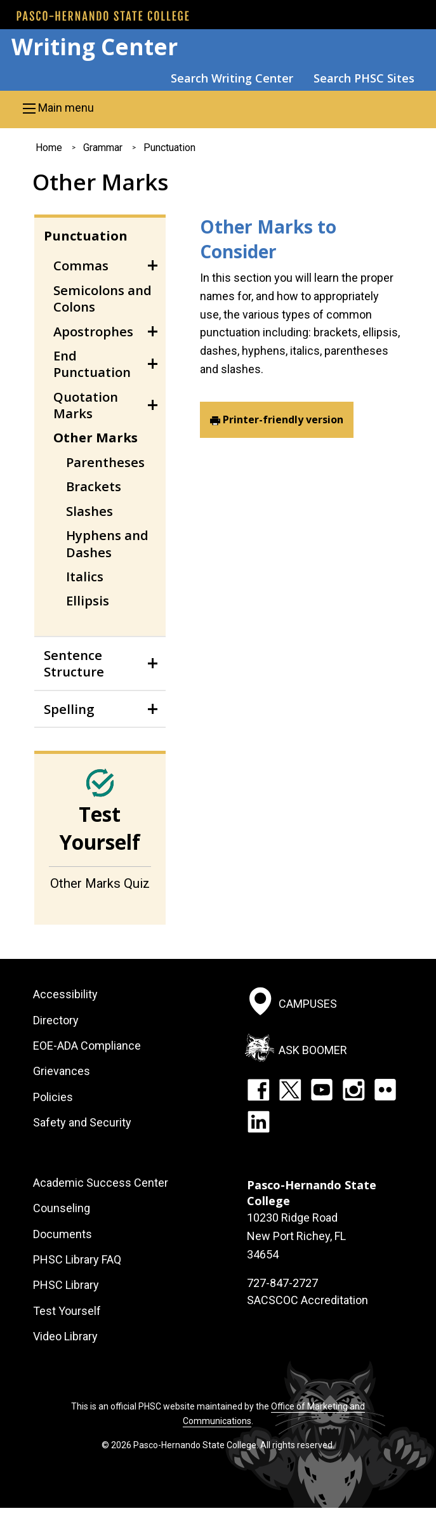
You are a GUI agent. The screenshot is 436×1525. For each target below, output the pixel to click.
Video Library (65, 1336)
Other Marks (95, 437)
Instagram (353, 1090)
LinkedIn (258, 1121)
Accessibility (65, 994)
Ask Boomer (313, 1049)
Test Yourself (67, 1310)
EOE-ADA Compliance (87, 1045)
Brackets (93, 486)
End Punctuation (92, 364)
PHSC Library (66, 1284)
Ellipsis (87, 600)
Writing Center (94, 47)
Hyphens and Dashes (107, 543)
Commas (81, 265)
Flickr (385, 1090)
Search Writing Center (232, 78)
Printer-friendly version (283, 419)
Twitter (290, 1090)
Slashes (89, 511)
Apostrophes (93, 331)
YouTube (322, 1090)
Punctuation (169, 148)
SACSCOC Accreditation (307, 1300)
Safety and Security (82, 1122)
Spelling (69, 709)
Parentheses (105, 462)
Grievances (61, 1071)
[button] (218, 108)
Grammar (102, 148)
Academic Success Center (100, 1182)
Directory (56, 1020)
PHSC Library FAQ (77, 1259)
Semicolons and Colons (102, 298)
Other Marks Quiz (100, 883)
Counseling (61, 1208)
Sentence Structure (74, 663)
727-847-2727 (282, 1283)
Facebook (258, 1090)
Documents (62, 1234)
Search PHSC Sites (364, 78)
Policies (53, 1097)
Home (49, 148)
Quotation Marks (85, 405)
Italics (84, 576)
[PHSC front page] (103, 15)
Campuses (308, 1003)
